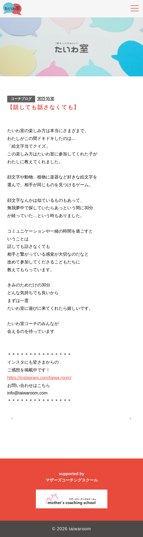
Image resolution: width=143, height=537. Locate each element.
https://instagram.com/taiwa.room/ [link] (39, 377)
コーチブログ (21, 99)
